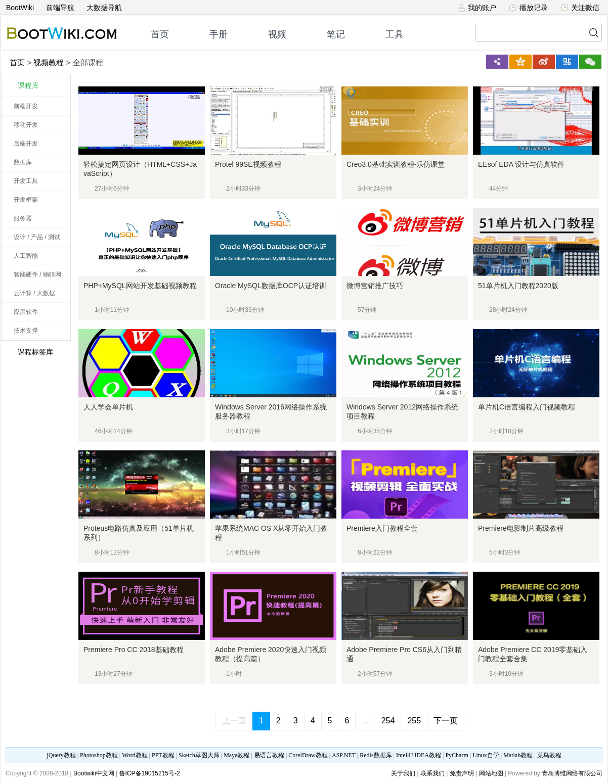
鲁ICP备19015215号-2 (149, 773)
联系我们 (432, 773)
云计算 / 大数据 (34, 293)
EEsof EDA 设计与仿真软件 (521, 164)
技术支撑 (26, 330)
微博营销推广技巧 (374, 286)
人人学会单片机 (108, 407)
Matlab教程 (518, 755)
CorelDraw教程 (307, 755)
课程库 (28, 85)
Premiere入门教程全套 (382, 528)
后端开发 (26, 143)
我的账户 (476, 8)
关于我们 (403, 773)
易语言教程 (269, 755)
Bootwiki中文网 (93, 773)
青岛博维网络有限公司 (572, 773)
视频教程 (48, 62)
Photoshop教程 (99, 755)
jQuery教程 (61, 755)
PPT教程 (163, 755)
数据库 (23, 162)
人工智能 (26, 255)
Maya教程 (236, 755)
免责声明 (462, 773)
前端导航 (60, 8)
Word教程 (134, 755)
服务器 (23, 218)
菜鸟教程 (549, 755)
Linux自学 (485, 755)
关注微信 (579, 8)
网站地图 (491, 773)
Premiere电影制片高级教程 (520, 528)
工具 (394, 34)
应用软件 (26, 311)
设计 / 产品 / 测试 (37, 237)
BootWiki (20, 8)
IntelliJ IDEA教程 (418, 755)
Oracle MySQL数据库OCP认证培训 (270, 286)
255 (414, 720)
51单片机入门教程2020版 (518, 286)
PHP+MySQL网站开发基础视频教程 (140, 286)
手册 (218, 34)
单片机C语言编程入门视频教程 (526, 407)
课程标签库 (29, 352)
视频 (277, 34)
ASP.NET (344, 755)
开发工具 (26, 181)
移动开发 (26, 124)
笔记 (336, 34)
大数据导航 (104, 8)
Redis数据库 (376, 755)
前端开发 (26, 106)
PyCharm (456, 755)
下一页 (445, 720)
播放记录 (528, 8)
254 (388, 720)
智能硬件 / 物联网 (37, 274)
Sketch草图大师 (199, 755)
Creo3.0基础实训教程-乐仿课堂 (395, 164)
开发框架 (26, 199)
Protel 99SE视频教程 (248, 164)
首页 (160, 34)
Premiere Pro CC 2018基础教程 (133, 649)
